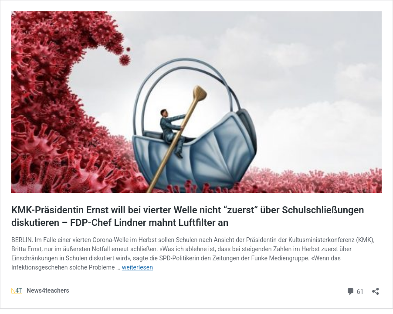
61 (354, 290)
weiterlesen (137, 267)
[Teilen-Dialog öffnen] (375, 288)
